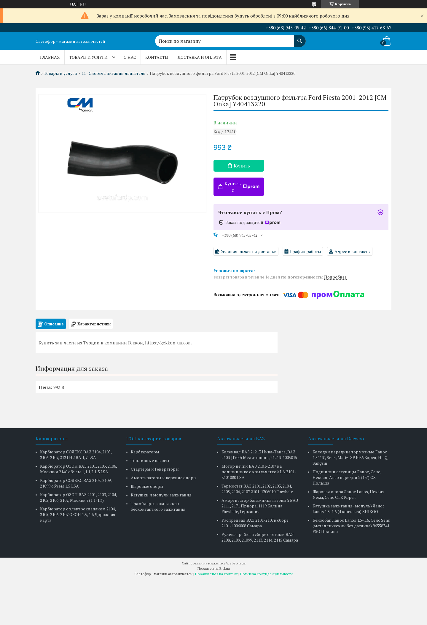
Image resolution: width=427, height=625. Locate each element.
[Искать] (300, 38)
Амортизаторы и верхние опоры (164, 477)
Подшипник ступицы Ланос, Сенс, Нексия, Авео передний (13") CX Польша (347, 477)
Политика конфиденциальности (266, 574)
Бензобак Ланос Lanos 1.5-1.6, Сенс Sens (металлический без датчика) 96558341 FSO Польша (351, 525)
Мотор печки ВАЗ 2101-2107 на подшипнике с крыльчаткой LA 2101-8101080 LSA (259, 471)
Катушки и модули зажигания (161, 495)
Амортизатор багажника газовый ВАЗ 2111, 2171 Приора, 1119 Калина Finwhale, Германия (260, 505)
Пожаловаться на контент (216, 574)
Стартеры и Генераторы (155, 469)
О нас (130, 57)
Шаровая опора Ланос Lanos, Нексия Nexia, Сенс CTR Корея (349, 494)
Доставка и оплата (200, 57)
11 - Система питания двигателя (114, 73)
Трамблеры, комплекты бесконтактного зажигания (158, 506)
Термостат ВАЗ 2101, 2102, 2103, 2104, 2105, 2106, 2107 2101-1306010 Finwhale (257, 488)
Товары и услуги (88, 57)
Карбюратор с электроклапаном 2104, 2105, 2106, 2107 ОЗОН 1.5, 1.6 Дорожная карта (78, 514)
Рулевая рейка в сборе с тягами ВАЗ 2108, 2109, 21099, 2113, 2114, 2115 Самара (260, 537)
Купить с (241, 186)
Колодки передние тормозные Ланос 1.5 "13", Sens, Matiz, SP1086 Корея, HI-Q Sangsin (350, 457)
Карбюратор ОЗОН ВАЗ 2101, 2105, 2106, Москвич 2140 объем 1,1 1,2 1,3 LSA (78, 468)
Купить (242, 165)
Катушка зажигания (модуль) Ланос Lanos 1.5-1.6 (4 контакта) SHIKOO (349, 508)
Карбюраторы (145, 452)
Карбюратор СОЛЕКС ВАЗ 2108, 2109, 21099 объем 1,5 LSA (75, 483)
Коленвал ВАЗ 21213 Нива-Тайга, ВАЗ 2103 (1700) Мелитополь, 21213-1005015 (259, 454)
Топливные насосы (150, 460)
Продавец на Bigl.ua (213, 568)
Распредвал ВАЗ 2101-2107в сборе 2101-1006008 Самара (255, 523)
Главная (50, 57)
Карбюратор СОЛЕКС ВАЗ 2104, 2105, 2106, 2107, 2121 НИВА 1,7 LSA (75, 454)
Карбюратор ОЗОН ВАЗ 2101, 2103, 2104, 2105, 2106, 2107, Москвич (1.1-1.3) (78, 497)
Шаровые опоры (147, 486)
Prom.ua (239, 563)
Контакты (156, 57)
